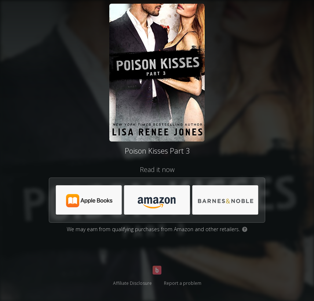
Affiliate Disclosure (132, 283)
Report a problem (182, 283)
